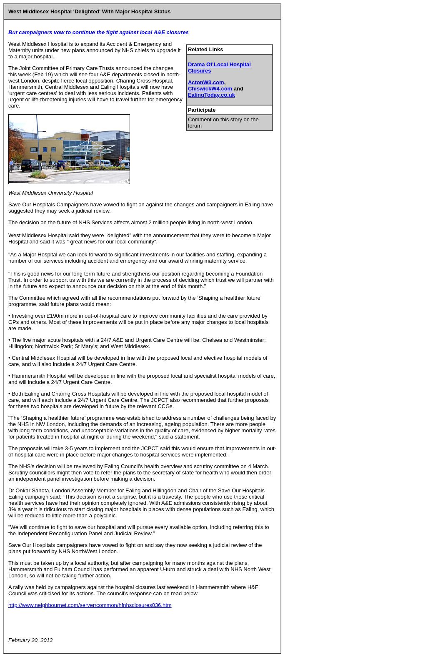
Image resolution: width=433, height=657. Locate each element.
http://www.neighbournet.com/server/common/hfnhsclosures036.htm (90, 605)
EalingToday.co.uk (211, 95)
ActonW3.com (206, 82)
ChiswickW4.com (210, 88)
